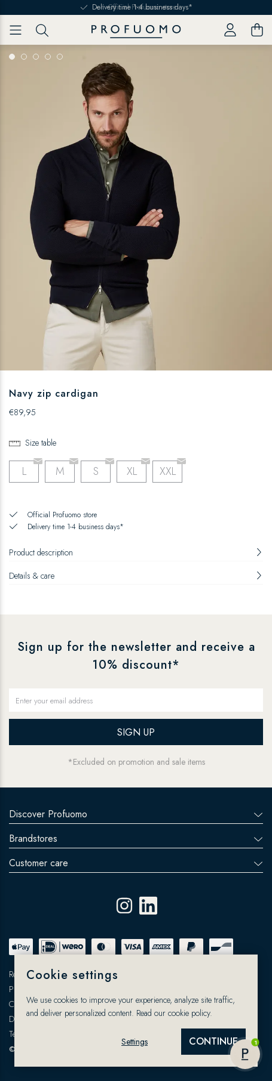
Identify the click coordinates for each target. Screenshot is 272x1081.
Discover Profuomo (136, 814)
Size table (40, 443)
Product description (136, 552)
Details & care (136, 576)
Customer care (136, 863)
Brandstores (136, 838)
